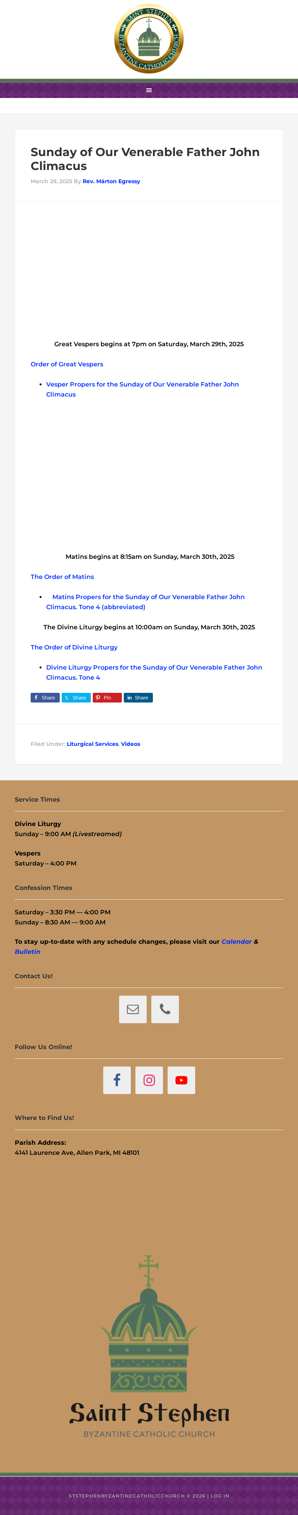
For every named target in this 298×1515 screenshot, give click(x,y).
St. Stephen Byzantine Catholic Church (149, 39)
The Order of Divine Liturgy (74, 647)
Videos (130, 743)
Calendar (237, 941)
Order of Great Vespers (67, 364)
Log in (220, 1496)
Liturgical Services (92, 743)
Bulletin (27, 951)
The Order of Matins (62, 577)
